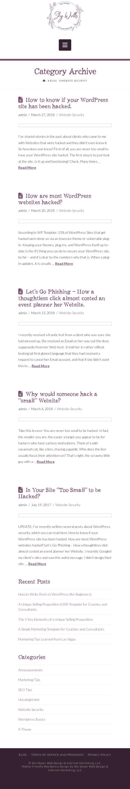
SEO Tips (25, 690)
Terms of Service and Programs (57, 754)
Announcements (30, 670)
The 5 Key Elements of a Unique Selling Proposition (55, 619)
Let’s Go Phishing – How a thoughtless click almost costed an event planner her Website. (61, 298)
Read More (27, 167)
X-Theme (24, 729)
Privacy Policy (99, 754)
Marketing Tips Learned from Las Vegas (47, 639)
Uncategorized (28, 699)
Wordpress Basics (31, 719)
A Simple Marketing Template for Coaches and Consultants (61, 629)
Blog (23, 754)
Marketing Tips (29, 680)
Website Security (71, 115)
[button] (65, 45)
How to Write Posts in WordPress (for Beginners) (54, 594)
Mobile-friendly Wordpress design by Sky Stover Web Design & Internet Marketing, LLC (65, 768)
